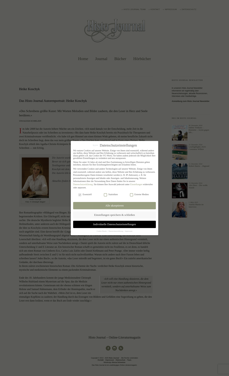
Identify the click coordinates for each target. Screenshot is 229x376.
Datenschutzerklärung (83, 184)
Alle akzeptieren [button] (114, 205)
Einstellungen (136, 184)
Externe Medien (139, 194)
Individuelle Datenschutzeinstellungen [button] (114, 224)
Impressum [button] (128, 231)
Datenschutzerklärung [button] (116, 231)
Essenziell (85, 194)
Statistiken (111, 194)
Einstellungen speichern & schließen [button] (114, 214)
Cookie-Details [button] (102, 231)
